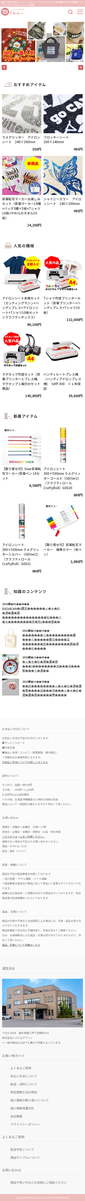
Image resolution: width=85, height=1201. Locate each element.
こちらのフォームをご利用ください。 (23, 836)
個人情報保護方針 (22, 1108)
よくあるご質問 (20, 1068)
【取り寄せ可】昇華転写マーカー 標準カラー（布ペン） (62, 549)
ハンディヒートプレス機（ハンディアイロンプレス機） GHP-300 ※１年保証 (62, 381)
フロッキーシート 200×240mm (57, 139)
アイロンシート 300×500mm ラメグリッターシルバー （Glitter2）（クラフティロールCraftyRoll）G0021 (21, 554)
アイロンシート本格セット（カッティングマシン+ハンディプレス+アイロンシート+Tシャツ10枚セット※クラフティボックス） (21, 307)
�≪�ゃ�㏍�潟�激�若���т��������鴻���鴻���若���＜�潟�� (51, 666)
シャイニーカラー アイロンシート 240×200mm (62, 201)
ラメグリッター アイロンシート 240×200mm (21, 139)
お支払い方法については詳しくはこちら (25, 762)
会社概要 (16, 1116)
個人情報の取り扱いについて (29, 1100)
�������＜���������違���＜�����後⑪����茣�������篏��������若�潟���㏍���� (50, 641)
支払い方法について (23, 1076)
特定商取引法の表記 (23, 1092)
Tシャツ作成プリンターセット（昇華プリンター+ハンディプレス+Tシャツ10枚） (62, 305)
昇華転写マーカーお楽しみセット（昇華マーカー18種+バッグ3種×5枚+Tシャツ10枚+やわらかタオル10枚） (21, 208)
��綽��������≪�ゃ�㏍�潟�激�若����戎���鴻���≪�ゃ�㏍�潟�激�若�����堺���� (52, 690)
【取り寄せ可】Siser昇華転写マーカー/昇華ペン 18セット (21, 473)
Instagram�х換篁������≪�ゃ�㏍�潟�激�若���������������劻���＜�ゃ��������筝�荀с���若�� (31, 615)
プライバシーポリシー (25, 1124)
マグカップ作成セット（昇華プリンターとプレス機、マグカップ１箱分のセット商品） (21, 381)
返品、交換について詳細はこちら (21, 945)
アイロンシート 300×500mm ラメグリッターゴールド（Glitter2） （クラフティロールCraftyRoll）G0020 (62, 478)
